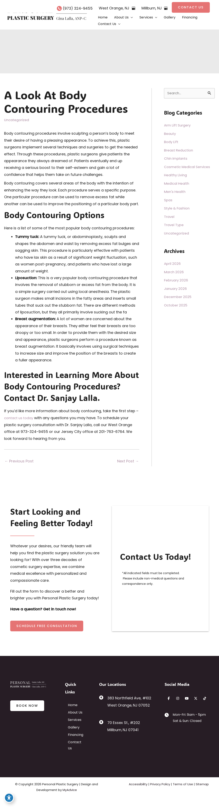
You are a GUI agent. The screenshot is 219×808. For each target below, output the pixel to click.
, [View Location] (114, 8)
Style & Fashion (178, 208)
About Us (72, 715)
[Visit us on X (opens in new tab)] (196, 698)
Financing (72, 745)
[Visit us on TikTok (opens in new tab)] (205, 698)
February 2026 (177, 280)
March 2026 (174, 271)
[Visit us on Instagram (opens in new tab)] (178, 698)
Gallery (71, 735)
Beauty (170, 133)
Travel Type (174, 224)
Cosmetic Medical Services (188, 166)
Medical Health (177, 183)
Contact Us (74, 755)
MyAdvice (70, 800)
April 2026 (173, 263)
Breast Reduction (179, 150)
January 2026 (176, 288)
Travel (169, 216)
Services (72, 725)
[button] (191, 7)
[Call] (75, 8)
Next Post (128, 460)
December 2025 (178, 296)
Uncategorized (17, 119)
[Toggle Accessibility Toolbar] (9, 799)
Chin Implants (176, 158)
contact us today (20, 417)
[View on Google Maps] (133, 8)
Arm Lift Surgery (178, 125)
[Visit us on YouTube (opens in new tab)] (187, 698)
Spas (168, 200)
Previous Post (19, 460)
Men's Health (175, 191)
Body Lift (171, 141)
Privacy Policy (160, 794)
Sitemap (202, 794)
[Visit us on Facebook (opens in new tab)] (169, 698)
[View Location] (103, 697)
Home (70, 704)
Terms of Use (183, 794)
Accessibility (138, 794)
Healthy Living (176, 175)
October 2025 (176, 305)
